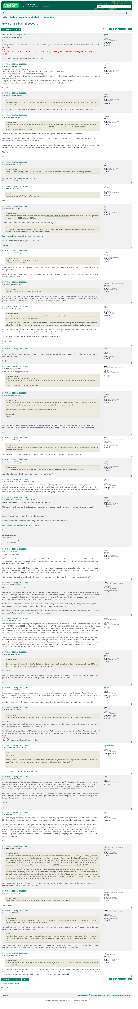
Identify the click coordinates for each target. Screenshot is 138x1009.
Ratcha (105, 206)
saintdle (106, 497)
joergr (105, 306)
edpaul (105, 348)
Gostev (106, 282)
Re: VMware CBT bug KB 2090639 (16, 35)
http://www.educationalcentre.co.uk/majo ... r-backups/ (21, 525)
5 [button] (125, 29)
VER (105, 186)
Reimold (106, 115)
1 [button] (116, 29)
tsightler (106, 618)
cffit (105, 549)
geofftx (105, 776)
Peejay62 (106, 64)
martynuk (106, 687)
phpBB (61, 1003)
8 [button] (129, 29)
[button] (110, 29)
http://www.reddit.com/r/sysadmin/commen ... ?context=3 (22, 236)
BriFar (105, 707)
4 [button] (123, 29)
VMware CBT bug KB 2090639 (19, 23)
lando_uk (106, 34)
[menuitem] (128, 13)
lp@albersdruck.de (109, 745)
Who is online (7, 988)
